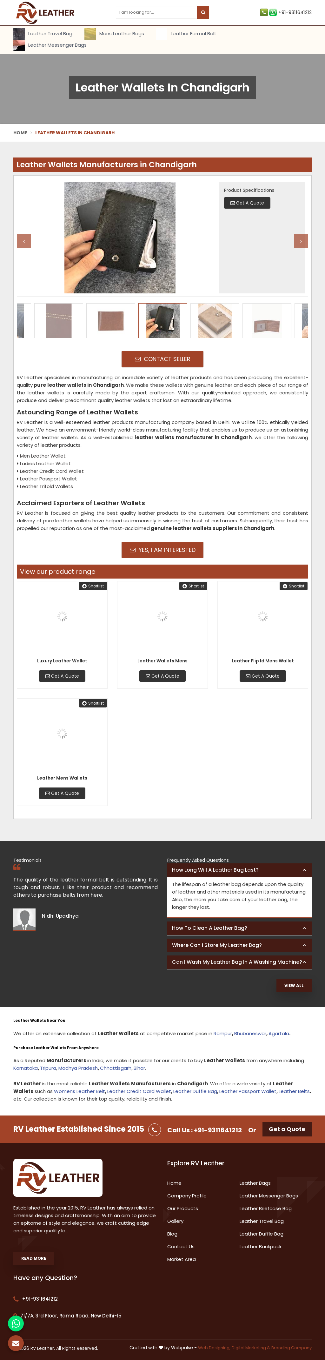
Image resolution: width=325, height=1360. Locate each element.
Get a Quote (287, 1129)
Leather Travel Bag (42, 34)
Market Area (181, 1259)
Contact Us (181, 1246)
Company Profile (187, 1195)
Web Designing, (214, 1348)
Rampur (223, 1033)
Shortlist (93, 586)
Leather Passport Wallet (247, 1091)
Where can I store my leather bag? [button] (217, 945)
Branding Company (291, 1348)
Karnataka (25, 1068)
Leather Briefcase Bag (266, 1208)
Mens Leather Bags (114, 34)
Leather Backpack (261, 1246)
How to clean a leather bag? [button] (209, 928)
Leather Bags (255, 1183)
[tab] (239, 870)
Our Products (182, 1208)
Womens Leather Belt (79, 1091)
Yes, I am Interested (163, 550)
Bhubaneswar (250, 1033)
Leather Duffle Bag (195, 1091)
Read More (33, 1258)
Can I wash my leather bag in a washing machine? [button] (237, 962)
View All (294, 985)
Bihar (139, 1068)
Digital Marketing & (251, 1348)
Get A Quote (62, 676)
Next (301, 241)
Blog (172, 1233)
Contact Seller (162, 359)
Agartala (279, 1033)
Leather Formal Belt (186, 34)
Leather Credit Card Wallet (139, 1091)
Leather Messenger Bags (50, 45)
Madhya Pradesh (78, 1068)
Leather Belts (294, 1091)
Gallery (175, 1221)
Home (20, 133)
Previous (24, 241)
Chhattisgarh (115, 1068)
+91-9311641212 (286, 12)
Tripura (48, 1068)
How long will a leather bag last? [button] (215, 870)
